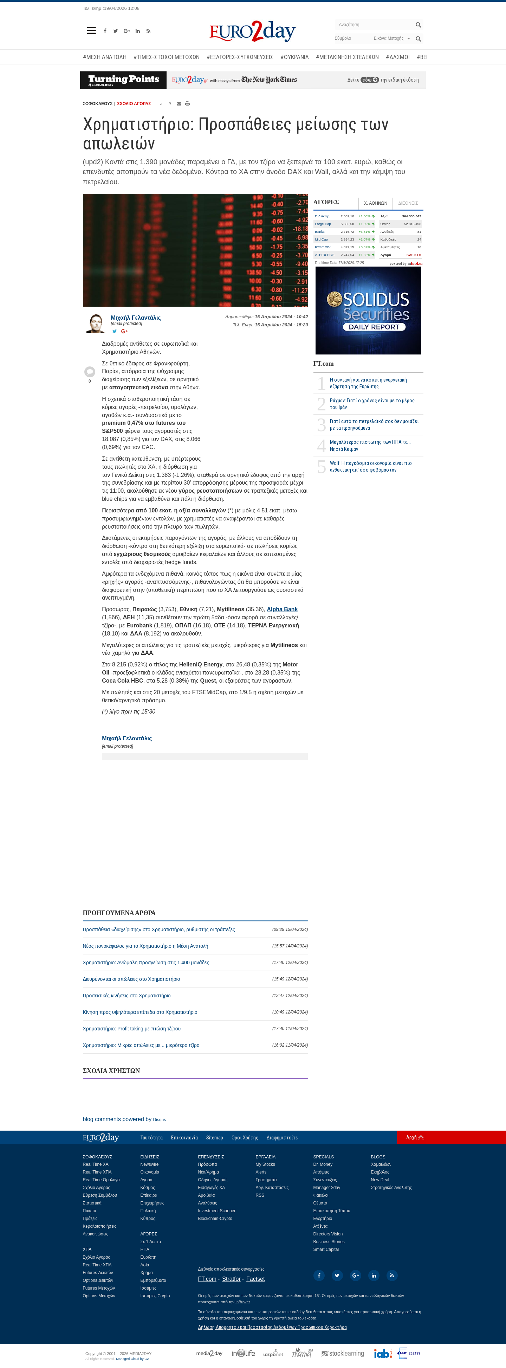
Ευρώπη (149, 1257)
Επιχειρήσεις (152, 1203)
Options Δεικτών (98, 1280)
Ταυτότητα (152, 1137)
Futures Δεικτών (98, 1272)
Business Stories (329, 1241)
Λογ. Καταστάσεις (272, 1187)
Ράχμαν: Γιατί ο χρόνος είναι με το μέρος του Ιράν (372, 403)
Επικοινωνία (184, 1137)
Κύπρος (148, 1218)
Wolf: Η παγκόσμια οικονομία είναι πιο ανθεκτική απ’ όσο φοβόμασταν (371, 466)
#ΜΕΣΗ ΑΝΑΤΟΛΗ (104, 56)
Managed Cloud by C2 (132, 1359)
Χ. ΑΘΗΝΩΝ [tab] (375, 203)
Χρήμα (147, 1272)
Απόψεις (321, 1172)
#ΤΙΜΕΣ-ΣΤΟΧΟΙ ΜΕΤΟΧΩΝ (167, 56)
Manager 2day (326, 1187)
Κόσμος (148, 1187)
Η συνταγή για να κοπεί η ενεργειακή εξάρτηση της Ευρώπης (368, 383)
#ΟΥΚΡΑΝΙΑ (294, 56)
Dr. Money (323, 1164)
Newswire (150, 1164)
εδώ (369, 80)
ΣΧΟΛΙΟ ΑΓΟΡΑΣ (134, 103)
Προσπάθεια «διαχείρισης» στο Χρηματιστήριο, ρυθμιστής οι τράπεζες (195, 929)
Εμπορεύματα (154, 1280)
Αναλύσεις (207, 1203)
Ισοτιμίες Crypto (155, 1295)
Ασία (145, 1264)
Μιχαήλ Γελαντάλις (136, 318)
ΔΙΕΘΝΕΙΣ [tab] (408, 203)
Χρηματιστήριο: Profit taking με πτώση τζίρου (195, 1028)
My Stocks (265, 1164)
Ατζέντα (320, 1226)
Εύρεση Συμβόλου (100, 1195)
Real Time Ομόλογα (101, 1179)
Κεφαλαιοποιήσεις (99, 1226)
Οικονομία (150, 1172)
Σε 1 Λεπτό (151, 1241)
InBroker (242, 1302)
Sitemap (214, 1137)
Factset (255, 1279)
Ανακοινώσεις (96, 1234)
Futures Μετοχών (99, 1288)
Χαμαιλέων (381, 1164)
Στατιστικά (92, 1203)
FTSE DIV (323, 247)
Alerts (261, 1172)
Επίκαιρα (149, 1195)
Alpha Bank (282, 609)
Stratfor (231, 1279)
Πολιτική (148, 1210)
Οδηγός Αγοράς (213, 1179)
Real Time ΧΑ (96, 1164)
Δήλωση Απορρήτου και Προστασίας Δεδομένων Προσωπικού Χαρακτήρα (272, 1327)
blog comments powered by (124, 1119)
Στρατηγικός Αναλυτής (391, 1187)
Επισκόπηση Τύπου (331, 1210)
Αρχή (411, 1137)
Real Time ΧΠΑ (97, 1172)
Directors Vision (328, 1234)
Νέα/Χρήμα (208, 1172)
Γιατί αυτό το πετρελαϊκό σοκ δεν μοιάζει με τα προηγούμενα (374, 424)
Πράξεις (90, 1218)
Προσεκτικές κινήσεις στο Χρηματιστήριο (195, 995)
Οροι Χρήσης (245, 1137)
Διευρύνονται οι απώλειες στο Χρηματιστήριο (195, 979)
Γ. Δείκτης (322, 216)
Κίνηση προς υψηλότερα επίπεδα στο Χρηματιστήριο (195, 1012)
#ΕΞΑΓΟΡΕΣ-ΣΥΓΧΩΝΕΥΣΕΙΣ (240, 56)
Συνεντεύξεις (325, 1179)
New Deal (380, 1179)
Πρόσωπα (207, 1164)
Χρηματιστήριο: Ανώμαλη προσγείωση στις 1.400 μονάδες (195, 962)
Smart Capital (326, 1249)
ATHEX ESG (325, 255)
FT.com (323, 363)
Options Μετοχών (99, 1295)
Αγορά (147, 1179)
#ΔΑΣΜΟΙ (398, 56)
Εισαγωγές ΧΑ (211, 1187)
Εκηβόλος (380, 1172)
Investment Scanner (217, 1210)
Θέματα (320, 1203)
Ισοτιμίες (148, 1288)
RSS (260, 1195)
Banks (320, 232)
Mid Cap (321, 239)
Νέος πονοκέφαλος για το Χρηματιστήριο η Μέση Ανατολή (195, 946)
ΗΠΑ (145, 1249)
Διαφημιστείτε (282, 1137)
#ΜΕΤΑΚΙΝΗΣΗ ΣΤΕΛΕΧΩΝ (347, 56)
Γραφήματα (266, 1179)
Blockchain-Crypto (215, 1218)
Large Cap (323, 224)
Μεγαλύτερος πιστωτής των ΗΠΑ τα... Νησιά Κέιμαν (370, 445)
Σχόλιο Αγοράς (96, 1187)
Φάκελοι (321, 1195)
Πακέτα (89, 1210)
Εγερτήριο (322, 1218)
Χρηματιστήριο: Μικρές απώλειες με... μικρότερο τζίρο (195, 1045)
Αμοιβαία (206, 1195)
